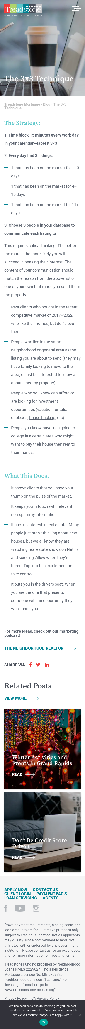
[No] (80, 1014)
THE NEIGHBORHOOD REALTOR (33, 648)
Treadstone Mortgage (23, 10)
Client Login (17, 893)
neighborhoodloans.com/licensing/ (32, 979)
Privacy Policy (15, 998)
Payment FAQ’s (51, 893)
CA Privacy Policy (45, 998)
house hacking (42, 417)
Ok (44, 1022)
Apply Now (15, 889)
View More (15, 698)
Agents (50, 897)
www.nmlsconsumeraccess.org (29, 989)
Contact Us (45, 889)
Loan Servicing (20, 897)
